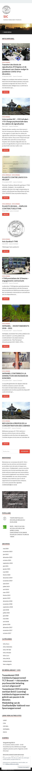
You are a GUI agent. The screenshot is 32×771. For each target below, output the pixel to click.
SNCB (5, 732)
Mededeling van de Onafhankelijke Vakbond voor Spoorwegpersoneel (16, 705)
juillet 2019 (6, 586)
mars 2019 (6, 592)
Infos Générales (6, 174)
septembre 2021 (8, 563)
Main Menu (8, 32)
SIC (5, 16)
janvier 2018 (6, 624)
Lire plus (5, 92)
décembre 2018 (7, 601)
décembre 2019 (7, 578)
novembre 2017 (7, 630)
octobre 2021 (7, 560)
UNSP (5, 720)
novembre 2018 (7, 604)
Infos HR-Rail (7, 649)
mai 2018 (5, 618)
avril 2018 (6, 621)
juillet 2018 (6, 613)
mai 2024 (5, 548)
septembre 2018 (8, 607)
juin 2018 (5, 615)
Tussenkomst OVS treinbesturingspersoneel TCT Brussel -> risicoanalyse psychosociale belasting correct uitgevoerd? (15, 680)
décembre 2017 (7, 627)
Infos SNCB (6, 658)
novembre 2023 (7, 551)
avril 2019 (6, 589)
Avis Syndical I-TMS (10, 241)
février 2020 (6, 575)
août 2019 (6, 583)
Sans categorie (7, 664)
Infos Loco (6, 655)
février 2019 (6, 595)
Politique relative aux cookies (12, 764)
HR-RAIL (5, 726)
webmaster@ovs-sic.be (10, 484)
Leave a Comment (17, 76)
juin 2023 (5, 554)
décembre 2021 (7, 557)
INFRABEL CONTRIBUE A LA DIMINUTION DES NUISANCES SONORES (15, 375)
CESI (4, 723)
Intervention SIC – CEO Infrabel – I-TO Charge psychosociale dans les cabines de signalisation (15, 121)
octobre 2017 (7, 633)
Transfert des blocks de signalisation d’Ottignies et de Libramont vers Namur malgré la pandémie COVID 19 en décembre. (15, 69)
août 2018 (6, 610)
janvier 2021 (6, 569)
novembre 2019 (7, 580)
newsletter (9, 476)
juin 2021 (5, 566)
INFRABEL (6, 729)
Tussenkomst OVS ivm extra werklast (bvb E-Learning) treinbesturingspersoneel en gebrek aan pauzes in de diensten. (15, 694)
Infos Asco (6, 644)
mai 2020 (5, 572)
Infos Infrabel (6, 62)
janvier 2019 (6, 598)
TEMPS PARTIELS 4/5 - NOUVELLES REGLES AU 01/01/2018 (17, 520)
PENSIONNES (7, 661)
